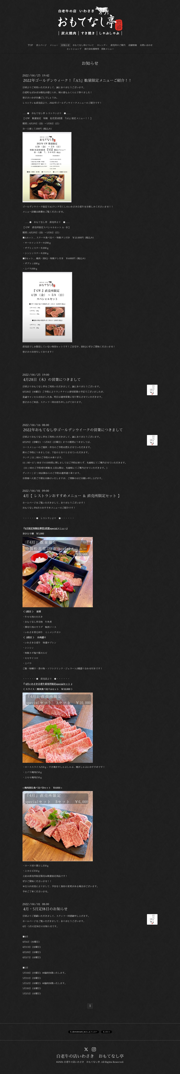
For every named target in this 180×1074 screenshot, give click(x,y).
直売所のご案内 (118, 45)
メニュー (54, 45)
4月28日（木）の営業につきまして (52, 379)
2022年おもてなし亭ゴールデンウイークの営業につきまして (73, 430)
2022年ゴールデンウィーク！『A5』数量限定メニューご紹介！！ (77, 80)
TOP (30, 45)
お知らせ (65, 45)
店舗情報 (132, 45)
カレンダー (102, 45)
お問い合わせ (146, 45)
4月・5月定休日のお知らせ (45, 909)
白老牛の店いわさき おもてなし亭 (90, 1056)
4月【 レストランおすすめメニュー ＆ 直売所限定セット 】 (72, 496)
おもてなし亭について (83, 45)
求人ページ (41, 45)
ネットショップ (74, 49)
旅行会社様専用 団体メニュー (99, 49)
